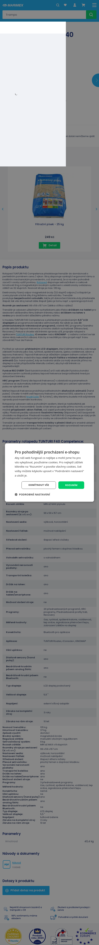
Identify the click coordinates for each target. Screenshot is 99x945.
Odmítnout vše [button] (37, 485)
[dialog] (49, 472)
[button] (32, 494)
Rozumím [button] (70, 485)
